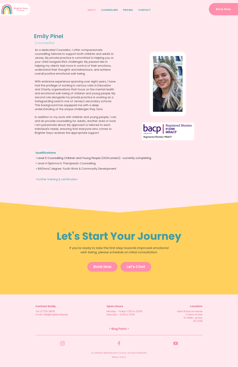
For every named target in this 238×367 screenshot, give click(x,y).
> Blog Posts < (119, 329)
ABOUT (91, 10)
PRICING (128, 10)
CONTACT (144, 10)
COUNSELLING (109, 10)
